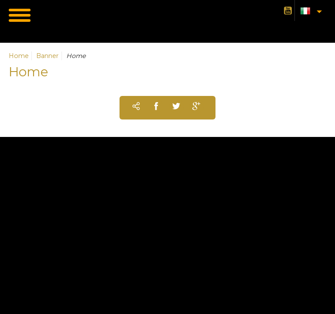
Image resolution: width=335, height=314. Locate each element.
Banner (47, 56)
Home (19, 56)
